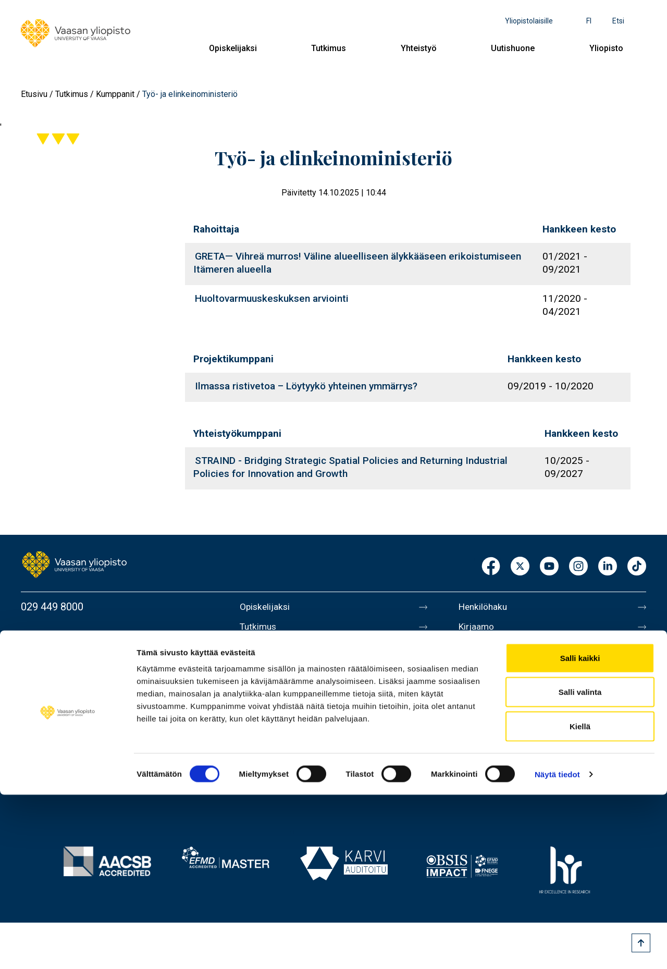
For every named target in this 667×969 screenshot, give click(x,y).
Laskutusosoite (494, 650)
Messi (473, 694)
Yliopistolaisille (528, 21)
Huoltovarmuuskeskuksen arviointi (272, 298)
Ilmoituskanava (493, 782)
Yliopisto (606, 48)
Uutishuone (513, 48)
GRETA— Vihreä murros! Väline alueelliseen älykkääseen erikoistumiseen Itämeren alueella (357, 262)
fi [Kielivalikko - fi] (588, 21)
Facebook (490, 567)
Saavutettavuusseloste (511, 760)
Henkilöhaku (487, 606)
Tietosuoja (483, 738)
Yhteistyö (419, 48)
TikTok (636, 567)
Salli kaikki (580, 832)
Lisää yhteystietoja (63, 690)
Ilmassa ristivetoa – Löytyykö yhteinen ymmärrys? (306, 386)
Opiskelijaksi (233, 48)
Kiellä (580, 900)
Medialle (478, 672)
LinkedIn (607, 567)
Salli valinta (580, 866)
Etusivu (34, 94)
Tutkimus (328, 48)
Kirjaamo (479, 628)
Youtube (549, 567)
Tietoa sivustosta (498, 716)
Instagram (578, 567)
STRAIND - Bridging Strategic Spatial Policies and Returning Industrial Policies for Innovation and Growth (350, 467)
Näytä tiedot (557, 948)
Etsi (618, 21)
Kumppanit (115, 94)
